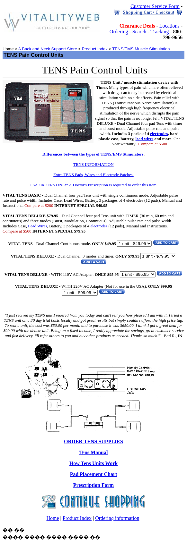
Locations (169, 26)
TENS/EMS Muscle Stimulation (141, 49)
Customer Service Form (155, 6)
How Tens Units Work (93, 463)
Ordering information (117, 518)
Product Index (94, 49)
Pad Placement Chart (93, 474)
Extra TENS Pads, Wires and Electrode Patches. (93, 174)
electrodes (159, 133)
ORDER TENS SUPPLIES (93, 441)
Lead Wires (37, 226)
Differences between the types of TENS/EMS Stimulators (93, 154)
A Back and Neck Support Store (47, 49)
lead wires (145, 138)
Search (139, 31)
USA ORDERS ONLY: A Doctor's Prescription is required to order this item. (94, 184)
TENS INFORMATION (93, 164)
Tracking (159, 31)
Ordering (119, 31)
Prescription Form (93, 485)
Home (52, 518)
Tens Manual (93, 452)
